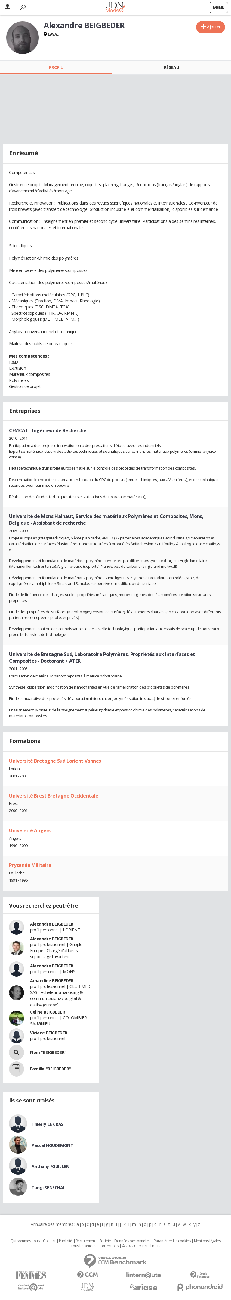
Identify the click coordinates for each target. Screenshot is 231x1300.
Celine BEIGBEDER (47, 1012)
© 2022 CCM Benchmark (141, 1246)
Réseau (171, 67)
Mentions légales (207, 1241)
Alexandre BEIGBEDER (51, 924)
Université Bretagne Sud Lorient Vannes (55, 761)
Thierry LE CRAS (47, 1124)
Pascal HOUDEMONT (52, 1145)
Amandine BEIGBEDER (51, 980)
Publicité (65, 1241)
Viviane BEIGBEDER (48, 1033)
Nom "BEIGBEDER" (48, 1052)
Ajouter (213, 27)
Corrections (109, 1246)
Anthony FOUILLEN (50, 1166)
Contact (49, 1241)
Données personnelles (132, 1241)
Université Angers (30, 830)
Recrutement (86, 1241)
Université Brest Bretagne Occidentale (53, 795)
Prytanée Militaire (30, 865)
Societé (105, 1241)
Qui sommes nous (25, 1241)
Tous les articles (83, 1246)
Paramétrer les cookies (172, 1241)
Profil (56, 67)
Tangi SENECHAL (48, 1187)
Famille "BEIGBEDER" (50, 1069)
